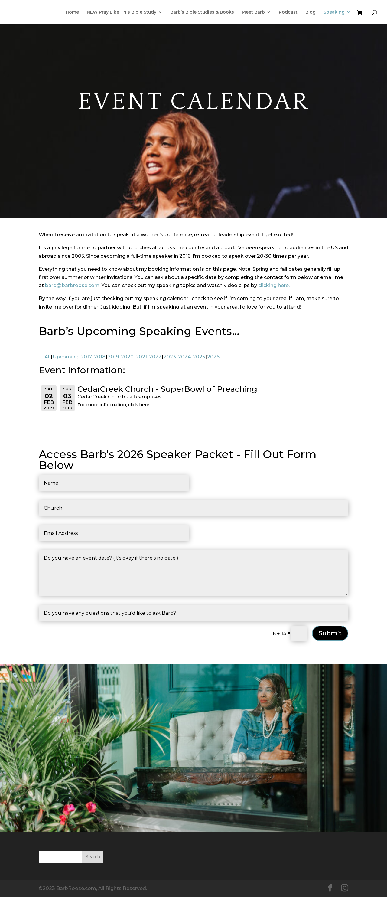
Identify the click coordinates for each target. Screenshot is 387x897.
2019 (113, 357)
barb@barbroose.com (72, 285)
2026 (213, 357)
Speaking (334, 12)
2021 (141, 357)
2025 (199, 357)
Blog (310, 12)
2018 (100, 357)
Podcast (288, 12)
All (47, 357)
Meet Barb (253, 12)
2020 (127, 357)
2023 (170, 357)
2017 (86, 357)
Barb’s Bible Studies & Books (202, 12)
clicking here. (274, 285)
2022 (155, 357)
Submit (330, 633)
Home (72, 12)
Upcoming (66, 357)
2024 (184, 357)
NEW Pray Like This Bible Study (121, 12)
